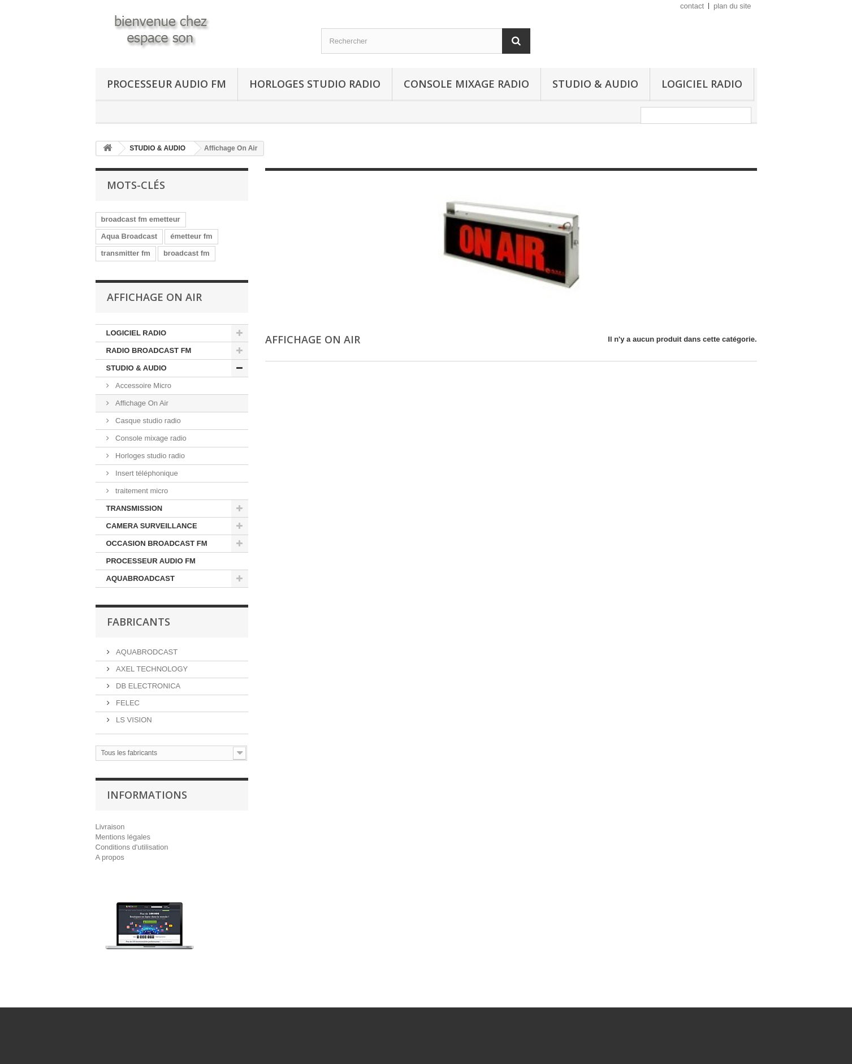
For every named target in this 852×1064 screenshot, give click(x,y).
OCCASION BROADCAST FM (156, 543)
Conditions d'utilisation (132, 847)
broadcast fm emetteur (140, 219)
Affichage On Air (141, 403)
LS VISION (133, 720)
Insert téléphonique (146, 473)
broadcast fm (186, 253)
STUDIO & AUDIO (595, 84)
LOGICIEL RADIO (701, 84)
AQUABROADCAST (140, 578)
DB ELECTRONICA (147, 686)
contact (692, 6)
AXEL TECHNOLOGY (151, 669)
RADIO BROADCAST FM (149, 350)
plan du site (732, 6)
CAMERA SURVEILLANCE (151, 526)
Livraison (110, 826)
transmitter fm (125, 253)
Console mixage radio (466, 84)
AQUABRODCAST (146, 652)
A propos (110, 857)
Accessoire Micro (143, 385)
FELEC (127, 703)
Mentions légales (123, 837)
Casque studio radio (147, 420)
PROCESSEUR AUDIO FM (166, 84)
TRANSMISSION (134, 508)
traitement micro (141, 490)
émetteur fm (191, 236)
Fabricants (138, 621)
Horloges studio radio (314, 84)
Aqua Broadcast (129, 236)
